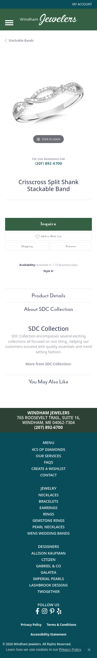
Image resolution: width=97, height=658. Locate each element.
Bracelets (48, 501)
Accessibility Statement (48, 634)
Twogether (48, 591)
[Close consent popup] (89, 649)
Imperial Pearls (48, 578)
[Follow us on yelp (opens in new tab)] (59, 611)
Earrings (48, 507)
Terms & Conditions (61, 624)
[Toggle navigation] (9, 22)
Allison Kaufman (48, 553)
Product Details (48, 295)
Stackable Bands (21, 40)
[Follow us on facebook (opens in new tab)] (37, 611)
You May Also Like (48, 381)
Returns (71, 246)
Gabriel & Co (48, 565)
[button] (81, 4)
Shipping (27, 246)
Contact (48, 475)
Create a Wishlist (48, 468)
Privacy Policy (31, 624)
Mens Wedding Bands (48, 533)
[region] (48, 101)
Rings (48, 514)
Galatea (48, 572)
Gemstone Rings (48, 520)
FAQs (48, 462)
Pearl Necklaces (48, 526)
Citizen (49, 559)
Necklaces (48, 494)
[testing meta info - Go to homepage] (48, 19)
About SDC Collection (48, 309)
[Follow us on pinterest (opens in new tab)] (52, 611)
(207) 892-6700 (48, 163)
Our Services (48, 455)
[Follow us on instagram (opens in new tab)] (44, 611)
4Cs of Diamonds (48, 449)
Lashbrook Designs (48, 585)
